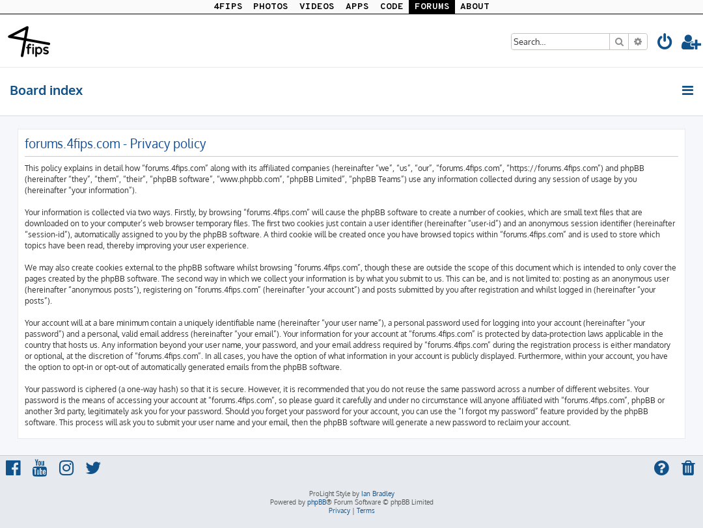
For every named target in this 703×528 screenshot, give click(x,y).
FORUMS (432, 6)
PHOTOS (270, 6)
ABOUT (474, 6)
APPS (357, 6)
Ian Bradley (377, 493)
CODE (392, 6)
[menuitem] (665, 44)
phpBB (316, 502)
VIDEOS (317, 6)
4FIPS (228, 6)
